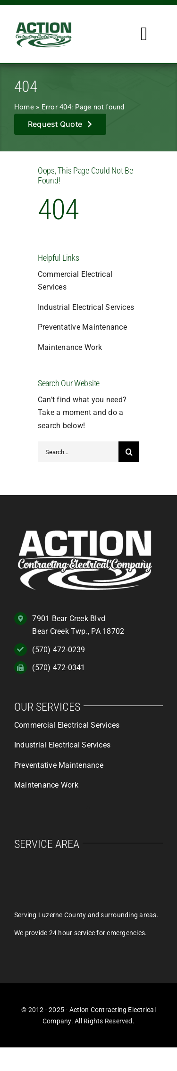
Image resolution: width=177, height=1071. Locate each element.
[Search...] (78, 451)
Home (24, 107)
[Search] (128, 451)
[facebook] (88, 810)
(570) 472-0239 (58, 649)
